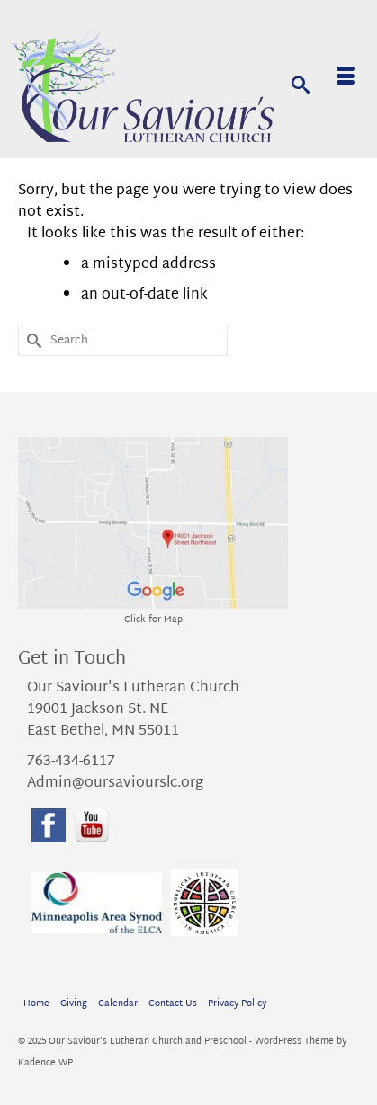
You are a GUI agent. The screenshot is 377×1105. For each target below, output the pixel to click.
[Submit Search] (31, 340)
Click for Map (153, 619)
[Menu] (345, 79)
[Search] (300, 83)
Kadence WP (45, 1063)
